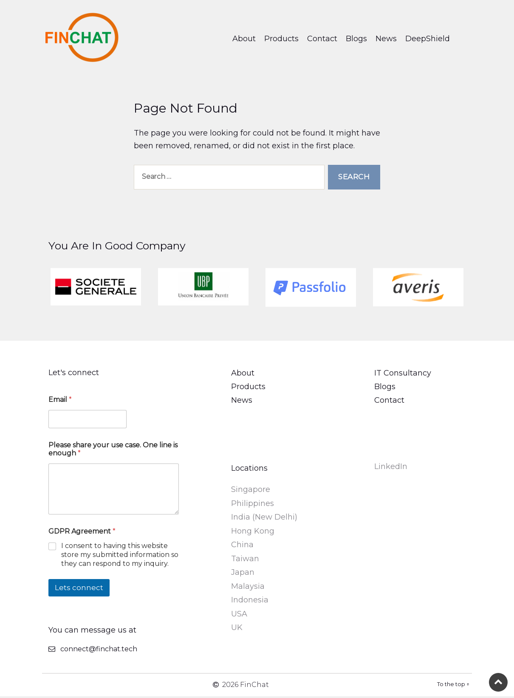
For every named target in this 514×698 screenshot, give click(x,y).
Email (60, 401)
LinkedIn (390, 468)
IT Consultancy (402, 374)
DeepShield (427, 39)
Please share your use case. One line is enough (113, 451)
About (244, 39)
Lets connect (79, 589)
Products (281, 39)
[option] (96, 289)
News (386, 39)
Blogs (356, 39)
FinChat (254, 686)
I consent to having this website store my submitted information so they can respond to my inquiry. (119, 557)
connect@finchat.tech (98, 651)
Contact (322, 39)
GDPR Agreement (82, 533)
